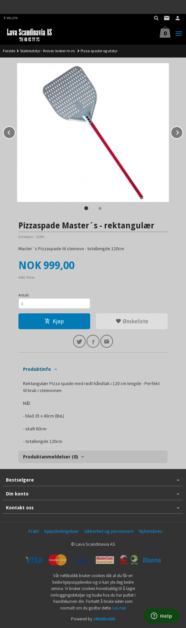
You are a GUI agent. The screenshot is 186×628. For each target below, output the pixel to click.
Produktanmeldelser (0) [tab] (50, 456)
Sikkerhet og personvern (109, 531)
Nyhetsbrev (150, 531)
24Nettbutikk (104, 619)
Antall (23, 295)
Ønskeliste (132, 321)
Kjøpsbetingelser (61, 531)
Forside (9, 50)
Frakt (34, 531)
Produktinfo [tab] (37, 369)
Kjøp (54, 321)
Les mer (119, 608)
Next (182, 132)
